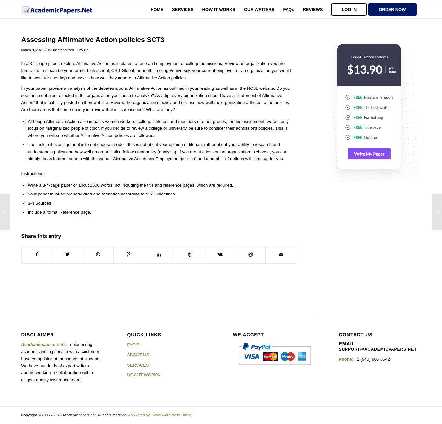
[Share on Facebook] (37, 254)
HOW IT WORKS (143, 374)
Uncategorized (62, 50)
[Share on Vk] (220, 254)
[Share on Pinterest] (129, 254)
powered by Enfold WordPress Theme (161, 415)
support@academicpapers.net (378, 349)
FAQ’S (133, 344)
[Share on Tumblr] (189, 254)
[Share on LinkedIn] (159, 254)
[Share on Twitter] (67, 254)
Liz (86, 50)
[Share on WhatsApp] (98, 254)
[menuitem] (157, 9)
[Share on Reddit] (250, 254)
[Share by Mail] (281, 254)
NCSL (252, 88)
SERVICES (138, 365)
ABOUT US (138, 354)
